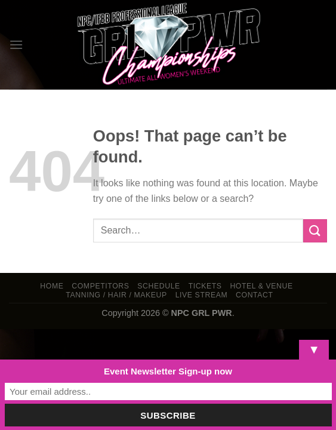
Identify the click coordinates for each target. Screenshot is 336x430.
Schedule (158, 286)
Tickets (205, 286)
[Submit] (315, 230)
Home (51, 286)
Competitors (100, 286)
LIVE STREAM (201, 295)
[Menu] (16, 44)
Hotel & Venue (261, 286)
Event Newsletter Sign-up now (168, 371)
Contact (254, 295)
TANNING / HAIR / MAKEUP (116, 295)
